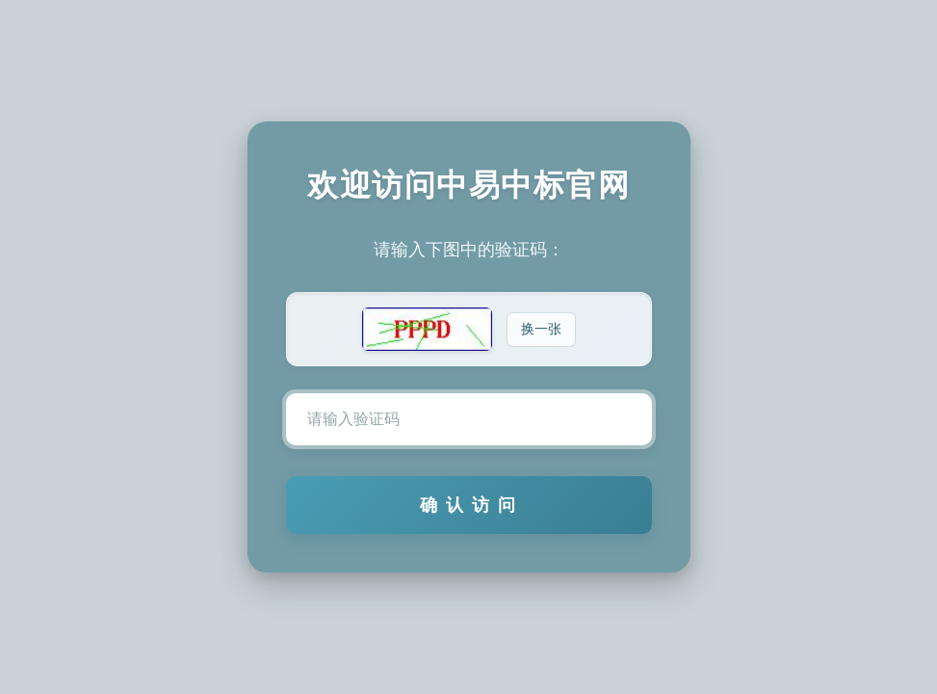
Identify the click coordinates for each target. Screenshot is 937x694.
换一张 (541, 329)
